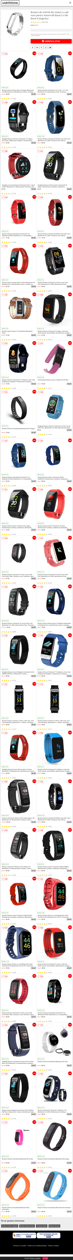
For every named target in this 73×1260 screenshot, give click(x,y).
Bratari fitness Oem (27, 1226)
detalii (34, 94)
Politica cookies (53, 1246)
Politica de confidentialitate (37, 1246)
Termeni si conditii (19, 1246)
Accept (45, 1258)
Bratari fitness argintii (9, 1226)
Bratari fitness (54, 1226)
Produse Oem (41, 1226)
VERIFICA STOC (51, 41)
